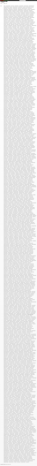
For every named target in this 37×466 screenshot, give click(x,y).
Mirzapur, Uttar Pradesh (11, 269)
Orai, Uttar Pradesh (33, 305)
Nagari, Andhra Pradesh (11, 283)
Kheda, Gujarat (23, 213)
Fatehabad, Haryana (22, 124)
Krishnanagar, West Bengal (16, 231)
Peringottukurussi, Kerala (23, 329)
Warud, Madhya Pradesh (10, 456)
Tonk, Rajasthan (14, 429)
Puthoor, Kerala (24, 344)
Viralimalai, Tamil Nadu (17, 451)
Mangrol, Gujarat (16, 259)
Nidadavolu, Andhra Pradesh (11, 300)
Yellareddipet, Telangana (17, 459)
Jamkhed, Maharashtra (25, 170)
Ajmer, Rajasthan (5, 10)
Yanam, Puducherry (30, 457)
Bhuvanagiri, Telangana (16, 63)
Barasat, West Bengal (6, 46)
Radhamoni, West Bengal (15, 345)
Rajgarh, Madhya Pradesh (20, 351)
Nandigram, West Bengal (12, 289)
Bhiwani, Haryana (25, 61)
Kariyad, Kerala (14, 199)
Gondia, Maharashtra (9, 138)
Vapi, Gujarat (27, 442)
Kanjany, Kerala (26, 192)
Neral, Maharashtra (31, 298)
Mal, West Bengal (14, 252)
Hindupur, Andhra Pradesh (33, 154)
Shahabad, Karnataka (6, 383)
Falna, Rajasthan (10, 124)
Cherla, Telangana (19, 85)
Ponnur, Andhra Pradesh (26, 337)
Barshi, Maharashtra (29, 48)
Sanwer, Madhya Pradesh (31, 373)
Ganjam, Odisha (18, 131)
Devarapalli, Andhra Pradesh (17, 107)
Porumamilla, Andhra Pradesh (33, 338)
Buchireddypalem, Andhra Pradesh (27, 71)
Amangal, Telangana (6, 16)
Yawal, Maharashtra (10, 458)
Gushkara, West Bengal (31, 145)
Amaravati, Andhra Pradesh (10, 16)
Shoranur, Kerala (10, 390)
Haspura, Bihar (10, 153)
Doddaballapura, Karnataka (6, 117)
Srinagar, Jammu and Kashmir (12, 403)
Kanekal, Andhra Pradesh (21, 191)
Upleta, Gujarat (30, 436)
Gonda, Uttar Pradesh (34, 137)
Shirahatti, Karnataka (26, 388)
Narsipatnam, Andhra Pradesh (28, 292)
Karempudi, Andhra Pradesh (15, 198)
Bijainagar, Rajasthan (31, 64)
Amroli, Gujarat (22, 19)
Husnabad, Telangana (14, 160)
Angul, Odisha (27, 23)
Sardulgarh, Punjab (11, 375)
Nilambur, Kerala (25, 300)
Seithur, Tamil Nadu (5, 381)
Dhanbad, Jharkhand (16, 109)
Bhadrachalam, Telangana (14, 56)
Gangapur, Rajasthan (26, 130)
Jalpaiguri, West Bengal (6, 170)
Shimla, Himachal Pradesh (15, 388)
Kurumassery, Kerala (30, 237)
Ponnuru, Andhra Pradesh (31, 337)
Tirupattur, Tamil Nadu (6, 427)
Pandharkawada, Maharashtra (18, 314)
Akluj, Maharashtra (30, 10)
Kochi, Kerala (18, 216)
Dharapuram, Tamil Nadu (12, 110)
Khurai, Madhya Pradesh (14, 214)
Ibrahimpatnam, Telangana (18, 161)
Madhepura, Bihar (27, 246)
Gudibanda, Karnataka (25, 140)
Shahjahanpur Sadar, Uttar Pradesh (26, 383)
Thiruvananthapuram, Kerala (18, 421)
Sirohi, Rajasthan (13, 396)
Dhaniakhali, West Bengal (24, 109)
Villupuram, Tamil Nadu (32, 450)
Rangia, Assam (10, 358)
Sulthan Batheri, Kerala (17, 405)
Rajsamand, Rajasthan (30, 352)
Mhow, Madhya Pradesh (20, 268)
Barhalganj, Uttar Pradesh (8, 47)
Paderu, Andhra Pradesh (29, 306)
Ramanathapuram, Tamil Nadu (32, 353)
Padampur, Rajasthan (20, 306)
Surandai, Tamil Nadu (33, 406)
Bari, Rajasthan (25, 47)
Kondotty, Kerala (31, 221)
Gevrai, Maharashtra (30, 132)
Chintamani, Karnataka (23, 92)
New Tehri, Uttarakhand (15, 299)
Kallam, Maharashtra (20, 185)
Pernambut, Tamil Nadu (16, 330)
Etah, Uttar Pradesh (10, 123)
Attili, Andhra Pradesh (10, 32)
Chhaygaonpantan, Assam (24, 87)
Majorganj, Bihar (24, 251)
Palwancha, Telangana (17, 312)
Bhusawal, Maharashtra (11, 63)
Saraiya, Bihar (14, 374)
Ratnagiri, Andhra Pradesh (30, 359)
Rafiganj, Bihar (29, 345)
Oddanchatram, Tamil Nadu (6, 305)
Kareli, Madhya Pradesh (10, 198)
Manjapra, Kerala (19, 259)
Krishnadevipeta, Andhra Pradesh (30, 230)
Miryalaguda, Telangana (6, 269)
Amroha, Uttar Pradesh (18, 19)
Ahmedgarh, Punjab (15, 9)
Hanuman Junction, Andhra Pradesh (28, 148)
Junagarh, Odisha (18, 178)
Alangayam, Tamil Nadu (31, 11)
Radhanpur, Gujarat (20, 345)
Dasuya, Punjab (23, 102)
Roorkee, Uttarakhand (16, 365)
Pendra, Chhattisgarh (14, 327)
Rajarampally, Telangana (28, 350)
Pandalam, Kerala (28, 313)
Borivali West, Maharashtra (6, 71)
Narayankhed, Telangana (19, 291)
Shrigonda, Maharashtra (15, 390)
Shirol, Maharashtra (30, 388)
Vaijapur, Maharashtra (14, 441)
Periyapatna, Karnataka (11, 330)
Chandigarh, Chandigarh (6, 79)
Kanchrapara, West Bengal (32, 190)
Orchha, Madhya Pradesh (6, 306)
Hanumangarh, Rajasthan (22, 148)
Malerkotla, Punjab (20, 253)
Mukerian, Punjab (17, 275)
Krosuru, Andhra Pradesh (33, 231)
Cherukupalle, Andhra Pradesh (7, 86)
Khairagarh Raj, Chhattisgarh (20, 208)
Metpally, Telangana (6, 268)
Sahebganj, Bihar (27, 367)
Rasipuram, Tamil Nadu (11, 359)
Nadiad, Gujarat (18, 282)
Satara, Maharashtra (6, 376)
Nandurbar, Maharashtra (6, 290)
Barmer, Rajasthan (9, 48)
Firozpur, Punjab (32, 125)
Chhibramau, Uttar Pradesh (30, 87)
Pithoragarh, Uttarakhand (22, 335)
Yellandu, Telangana (12, 459)
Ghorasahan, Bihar (34, 133)
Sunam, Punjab (29, 405)
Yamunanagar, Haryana (20, 457)
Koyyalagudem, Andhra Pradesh (32, 229)
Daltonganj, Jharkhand (25, 99)
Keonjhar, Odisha (22, 207)
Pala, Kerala (32, 307)
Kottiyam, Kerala (33, 228)
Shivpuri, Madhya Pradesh (24, 389)
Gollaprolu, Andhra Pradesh (28, 137)
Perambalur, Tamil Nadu (31, 328)
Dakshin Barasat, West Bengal (19, 99)
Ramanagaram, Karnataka (26, 353)
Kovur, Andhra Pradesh (16, 229)
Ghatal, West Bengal (14, 133)
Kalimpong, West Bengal (27, 184)
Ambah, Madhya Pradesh (24, 16)
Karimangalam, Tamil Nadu (31, 198)
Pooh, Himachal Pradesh (6, 338)
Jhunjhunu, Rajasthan (22, 176)
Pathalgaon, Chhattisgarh (25, 321)
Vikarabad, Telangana (12, 450)
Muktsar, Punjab (34, 275)
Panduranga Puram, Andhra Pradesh (15, 315)
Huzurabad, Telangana (25, 160)
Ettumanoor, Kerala (19, 123)
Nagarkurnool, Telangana (17, 283)
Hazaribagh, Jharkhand (10, 154)
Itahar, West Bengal (29, 163)
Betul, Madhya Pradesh (32, 55)
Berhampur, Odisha (11, 55)
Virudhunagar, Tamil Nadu (31, 451)
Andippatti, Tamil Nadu (6, 23)
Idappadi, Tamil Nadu (6, 162)
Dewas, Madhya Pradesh (15, 108)
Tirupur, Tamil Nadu (16, 427)
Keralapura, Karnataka (27, 207)
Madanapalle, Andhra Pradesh (7, 246)
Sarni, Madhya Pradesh (19, 375)
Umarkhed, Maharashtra (23, 435)
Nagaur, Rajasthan (21, 283)
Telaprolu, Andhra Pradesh (30, 414)
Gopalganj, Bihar (23, 138)
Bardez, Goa (21, 46)
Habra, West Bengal (15, 146)
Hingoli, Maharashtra (11, 155)
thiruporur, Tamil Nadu (23, 420)
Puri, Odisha (32, 343)
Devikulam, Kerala (5, 108)
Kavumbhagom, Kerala (17, 206)
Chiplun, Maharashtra (33, 92)
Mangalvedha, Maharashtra (6, 259)
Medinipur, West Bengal (17, 266)
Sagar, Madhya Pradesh (10, 367)
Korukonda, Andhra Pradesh (32, 223)
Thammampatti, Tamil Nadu (11, 418)
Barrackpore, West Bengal (24, 48)
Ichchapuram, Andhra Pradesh (29, 161)
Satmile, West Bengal (31, 376)
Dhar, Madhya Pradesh (30, 109)
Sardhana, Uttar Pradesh (6, 375)
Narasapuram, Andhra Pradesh (7, 291)
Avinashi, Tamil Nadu (27, 33)
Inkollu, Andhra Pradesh (12, 163)
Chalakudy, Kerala (17, 77)
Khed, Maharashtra (19, 213)
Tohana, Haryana (10, 429)
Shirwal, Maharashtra (15, 389)
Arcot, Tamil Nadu (27, 26)
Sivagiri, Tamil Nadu (33, 397)
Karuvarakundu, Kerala (28, 200)
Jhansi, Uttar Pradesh (14, 176)
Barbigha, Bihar (14, 46)
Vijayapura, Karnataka (26, 449)
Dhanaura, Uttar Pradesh (11, 109)
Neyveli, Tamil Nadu (20, 299)
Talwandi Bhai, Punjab (25, 411)
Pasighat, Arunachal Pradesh (12, 321)
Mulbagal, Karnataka (18, 276)
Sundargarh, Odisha (33, 405)
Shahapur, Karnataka (15, 383)
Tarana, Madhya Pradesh (19, 413)
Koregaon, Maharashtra (27, 223)
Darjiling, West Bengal (16, 101)
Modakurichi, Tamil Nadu (20, 269)
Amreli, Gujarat (10, 19)
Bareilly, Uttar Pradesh (29, 46)
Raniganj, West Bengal (15, 358)
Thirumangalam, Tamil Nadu (33, 419)
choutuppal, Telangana (21, 95)
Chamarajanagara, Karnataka (6, 78)
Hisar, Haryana (30, 155)
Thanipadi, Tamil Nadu (21, 418)
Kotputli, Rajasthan (14, 228)
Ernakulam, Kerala (32, 122)
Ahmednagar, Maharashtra (20, 9)
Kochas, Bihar (10, 216)
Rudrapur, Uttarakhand (6, 366)
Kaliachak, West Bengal (29, 183)
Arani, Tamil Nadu (9, 26)
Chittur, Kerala (30, 94)
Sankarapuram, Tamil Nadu (6, 373)
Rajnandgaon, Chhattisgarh (11, 352)
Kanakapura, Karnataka (15, 190)
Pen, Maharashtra (9, 327)
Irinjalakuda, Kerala (17, 163)
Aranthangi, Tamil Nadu (14, 26)
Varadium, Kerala (5, 443)
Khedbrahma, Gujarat (28, 213)
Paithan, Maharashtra (16, 307)
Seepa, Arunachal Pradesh (16, 380)
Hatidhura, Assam (23, 153)
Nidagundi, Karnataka (17, 300)
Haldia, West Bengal (33, 146)
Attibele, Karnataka (5, 32)
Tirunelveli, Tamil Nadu (27, 426)
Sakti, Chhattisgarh (8, 368)
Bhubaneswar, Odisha (21, 62)
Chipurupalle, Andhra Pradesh (6, 93)
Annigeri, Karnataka (27, 24)
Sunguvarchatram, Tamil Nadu (19, 406)
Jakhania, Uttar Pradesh (13, 168)
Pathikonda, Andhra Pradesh (21, 322)
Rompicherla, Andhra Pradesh (6, 365)
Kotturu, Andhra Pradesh (6, 229)
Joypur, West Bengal (6, 178)
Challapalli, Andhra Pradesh (32, 77)
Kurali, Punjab (34, 236)
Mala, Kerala (17, 252)
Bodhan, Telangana (5, 69)
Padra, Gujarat (33, 306)
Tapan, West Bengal (9, 413)
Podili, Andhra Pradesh (34, 335)
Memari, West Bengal (22, 267)
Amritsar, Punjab (13, 19)
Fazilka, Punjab (17, 125)
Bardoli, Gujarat (24, 46)
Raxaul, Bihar (19, 360)
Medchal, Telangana (12, 266)
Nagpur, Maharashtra (16, 284)
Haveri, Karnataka (5, 154)
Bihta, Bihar (28, 64)
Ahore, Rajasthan (25, 9)
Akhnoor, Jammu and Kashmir (20, 10)
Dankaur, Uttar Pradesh (24, 100)
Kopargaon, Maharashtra (23, 222)
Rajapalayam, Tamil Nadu (23, 350)
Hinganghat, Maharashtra (6, 155)
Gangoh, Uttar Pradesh (10, 131)
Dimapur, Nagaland (33, 115)
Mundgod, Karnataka (31, 277)
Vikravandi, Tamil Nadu (22, 450)
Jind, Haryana (26, 176)
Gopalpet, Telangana (33, 138)
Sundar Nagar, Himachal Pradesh (7, 406)
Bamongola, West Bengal (24, 41)
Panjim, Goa (31, 315)
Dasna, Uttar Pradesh (19, 102)
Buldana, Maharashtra (26, 72)
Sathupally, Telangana (20, 376)
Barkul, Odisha (5, 48)
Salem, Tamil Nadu (12, 368)
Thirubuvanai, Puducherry (22, 419)
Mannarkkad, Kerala (10, 260)
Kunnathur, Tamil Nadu (25, 236)
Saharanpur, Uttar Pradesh (19, 367)
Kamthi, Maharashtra (6, 190)
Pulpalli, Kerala (24, 342)
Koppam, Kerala (5, 223)
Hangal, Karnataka (17, 148)
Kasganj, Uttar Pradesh (25, 201)
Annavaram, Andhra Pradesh (22, 24)
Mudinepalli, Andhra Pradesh (6, 275)
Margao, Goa (18, 261)
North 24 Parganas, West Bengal (7, 304)
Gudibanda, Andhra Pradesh (19, 140)
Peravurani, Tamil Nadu (14, 329)
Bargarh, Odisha (33, 46)
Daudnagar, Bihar (31, 102)
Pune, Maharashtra (32, 342)
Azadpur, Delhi (15, 34)
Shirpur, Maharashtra (6, 389)
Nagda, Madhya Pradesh (6, 284)
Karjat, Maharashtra (21, 199)
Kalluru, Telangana (29, 185)
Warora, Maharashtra (6, 456)
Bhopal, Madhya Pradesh (16, 62)
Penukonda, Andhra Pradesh (21, 328)
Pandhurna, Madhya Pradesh (30, 314)
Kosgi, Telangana (9, 224)
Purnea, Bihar (5, 344)
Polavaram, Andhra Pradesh (16, 336)
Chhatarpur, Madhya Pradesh (10, 87)
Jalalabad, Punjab (28, 168)
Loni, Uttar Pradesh (12, 244)
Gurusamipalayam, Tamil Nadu (21, 145)
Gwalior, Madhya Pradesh (10, 146)
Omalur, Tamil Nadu (20, 305)
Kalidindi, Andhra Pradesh (6, 184)
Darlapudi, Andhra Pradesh (21, 101)
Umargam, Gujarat (19, 435)
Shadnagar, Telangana (31, 382)
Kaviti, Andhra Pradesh (12, 206)
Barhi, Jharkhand (21, 47)
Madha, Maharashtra (16, 246)
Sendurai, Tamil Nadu (20, 381)
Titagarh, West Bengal (17, 428)
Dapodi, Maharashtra (32, 100)
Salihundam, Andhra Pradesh (22, 368)
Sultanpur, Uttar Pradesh (12, 405)
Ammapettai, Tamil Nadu (29, 18)
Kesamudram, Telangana (32, 207)
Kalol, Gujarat (5, 186)
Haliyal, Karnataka (20, 147)
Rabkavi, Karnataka (10, 345)
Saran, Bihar (17, 374)
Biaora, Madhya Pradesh (21, 63)
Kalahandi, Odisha (10, 183)
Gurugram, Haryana (16, 145)
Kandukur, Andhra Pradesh (15, 191)
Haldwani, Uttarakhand (11, 147)
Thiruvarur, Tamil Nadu (24, 421)
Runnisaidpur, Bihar (10, 366)
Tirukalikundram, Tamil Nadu (6, 426)
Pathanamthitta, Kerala (31, 321)
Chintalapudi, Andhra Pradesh (17, 92)
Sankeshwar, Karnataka (12, 373)
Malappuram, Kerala (27, 252)
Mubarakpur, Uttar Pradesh (6, 274)
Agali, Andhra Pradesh (10, 8)
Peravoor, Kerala (9, 329)
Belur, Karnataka (10, 54)
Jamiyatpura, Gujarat (15, 170)
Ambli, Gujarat (5, 18)
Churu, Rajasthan (25, 95)
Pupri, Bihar (17, 343)
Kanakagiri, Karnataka (10, 190)
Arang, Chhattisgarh (5, 26)
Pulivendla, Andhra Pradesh (11, 342)
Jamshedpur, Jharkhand (21, 171)
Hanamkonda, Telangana (6, 148)
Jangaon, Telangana (32, 171)
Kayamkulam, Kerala (27, 206)
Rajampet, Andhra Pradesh (11, 350)
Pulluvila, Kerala (21, 342)
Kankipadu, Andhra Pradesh (15, 193)
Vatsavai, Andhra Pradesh (28, 443)
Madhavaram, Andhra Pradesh (22, 246)
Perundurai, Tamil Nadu (29, 330)
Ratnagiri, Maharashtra (26, 359)
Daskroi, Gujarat (14, 102)
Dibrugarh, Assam (20, 115)
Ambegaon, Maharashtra (21, 17)
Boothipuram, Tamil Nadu (25, 70)
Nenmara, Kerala (16, 298)
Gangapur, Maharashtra (21, 130)
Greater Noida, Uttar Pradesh (30, 139)
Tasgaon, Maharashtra (29, 413)
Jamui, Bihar (29, 171)
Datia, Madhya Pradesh (27, 102)
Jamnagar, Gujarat (16, 171)
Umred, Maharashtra (28, 435)
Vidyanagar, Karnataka (11, 449)
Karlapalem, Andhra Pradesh (31, 199)
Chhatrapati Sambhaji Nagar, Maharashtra (17, 87)
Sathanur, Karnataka (15, 376)
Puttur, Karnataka (32, 344)
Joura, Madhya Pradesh (26, 177)
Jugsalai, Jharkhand (10, 178)
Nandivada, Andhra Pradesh (24, 289)
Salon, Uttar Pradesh (31, 368)
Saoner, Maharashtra (6, 374)
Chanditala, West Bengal (16, 79)
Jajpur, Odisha (5, 168)
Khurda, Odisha (18, 214)
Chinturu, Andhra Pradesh (27, 92)
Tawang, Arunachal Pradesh (12, 414)
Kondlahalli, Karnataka (27, 221)
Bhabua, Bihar (5, 56)
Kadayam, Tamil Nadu (30, 178)
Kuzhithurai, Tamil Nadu (6, 239)
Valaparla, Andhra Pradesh (23, 441)
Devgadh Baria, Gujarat (32, 107)
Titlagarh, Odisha (21, 428)
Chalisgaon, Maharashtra (22, 77)
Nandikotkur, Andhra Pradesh (18, 289)
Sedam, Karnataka (11, 380)
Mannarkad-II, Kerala (6, 260)
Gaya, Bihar (22, 132)
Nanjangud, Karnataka (16, 290)
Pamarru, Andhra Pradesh (22, 312)
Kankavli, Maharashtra (6, 193)
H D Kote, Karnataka (14, 154)
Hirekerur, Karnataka (22, 155)
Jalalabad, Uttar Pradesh (33, 168)
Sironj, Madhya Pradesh (18, 396)
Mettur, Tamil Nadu (16, 268)
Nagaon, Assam (27, 282)
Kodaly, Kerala (34, 216)
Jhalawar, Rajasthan (5, 176)
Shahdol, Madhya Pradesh (20, 383)
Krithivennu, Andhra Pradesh (22, 231)
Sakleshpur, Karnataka (32, 367)
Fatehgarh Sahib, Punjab (32, 124)
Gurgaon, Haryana (5, 145)
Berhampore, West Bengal (6, 55)
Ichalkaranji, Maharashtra (23, 161)
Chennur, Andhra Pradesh (6, 85)
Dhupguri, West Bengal (6, 115)
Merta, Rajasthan (26, 267)
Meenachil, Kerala (21, 266)
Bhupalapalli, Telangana (6, 63)
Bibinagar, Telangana (26, 63)
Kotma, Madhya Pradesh (6, 228)
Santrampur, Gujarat (27, 373)
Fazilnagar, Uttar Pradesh (22, 125)
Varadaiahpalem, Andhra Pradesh (32, 442)
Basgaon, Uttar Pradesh (33, 49)
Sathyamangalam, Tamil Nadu (26, 376)
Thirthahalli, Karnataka (17, 419)
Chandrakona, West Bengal (33, 79)
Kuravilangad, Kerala (6, 237)
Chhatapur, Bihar (5, 87)
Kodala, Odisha (30, 216)
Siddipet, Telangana (14, 391)
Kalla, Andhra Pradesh (6, 185)
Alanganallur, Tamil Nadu (26, 11)
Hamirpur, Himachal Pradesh (31, 147)
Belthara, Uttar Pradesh (6, 54)
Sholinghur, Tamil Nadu (6, 390)
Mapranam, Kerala (5, 261)
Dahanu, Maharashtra (10, 99)
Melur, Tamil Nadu (17, 267)
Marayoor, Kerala (15, 261)
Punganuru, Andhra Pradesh (6, 343)
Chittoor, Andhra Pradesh (21, 94)
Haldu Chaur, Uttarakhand (6, 147)
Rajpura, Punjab (25, 352)
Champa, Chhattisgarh (12, 78)
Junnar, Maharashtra (22, 178)
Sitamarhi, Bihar (18, 397)
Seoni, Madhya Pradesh (30, 381)
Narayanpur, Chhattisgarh (24, 291)
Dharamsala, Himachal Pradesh (7, 110)
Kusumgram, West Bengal (27, 238)
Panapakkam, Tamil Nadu (19, 313)
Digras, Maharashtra (29, 115)
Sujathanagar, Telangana (18, 404)
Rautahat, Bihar (5, 360)
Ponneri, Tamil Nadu (21, 337)
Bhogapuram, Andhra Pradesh (31, 61)
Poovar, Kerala (15, 338)
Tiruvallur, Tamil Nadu (31, 427)
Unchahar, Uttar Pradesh (11, 436)
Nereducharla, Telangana (6, 299)
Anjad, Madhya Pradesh (32, 23)
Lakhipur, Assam (20, 239)
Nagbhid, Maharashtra (32, 283)
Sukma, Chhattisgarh (23, 404)
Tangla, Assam (17, 412)
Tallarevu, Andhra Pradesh (6, 411)
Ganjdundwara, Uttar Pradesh (23, 131)
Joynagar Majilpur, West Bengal (32, 177)
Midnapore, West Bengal (26, 268)
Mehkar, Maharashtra (6, 267)
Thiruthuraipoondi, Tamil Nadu (7, 421)
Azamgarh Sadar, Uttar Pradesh (21, 34)
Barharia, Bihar (13, 47)
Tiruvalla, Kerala (27, 427)
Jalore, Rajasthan (32, 169)
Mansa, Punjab (17, 260)
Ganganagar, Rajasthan (11, 130)
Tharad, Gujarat (30, 418)
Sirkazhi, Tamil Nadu (9, 396)
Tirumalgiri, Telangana (22, 426)
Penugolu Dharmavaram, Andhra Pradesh (8, 328)
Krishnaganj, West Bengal (6, 231)
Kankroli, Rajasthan (20, 193)
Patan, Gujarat (21, 321)
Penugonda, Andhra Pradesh (15, 328)
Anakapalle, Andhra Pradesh (27, 19)
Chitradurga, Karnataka (6, 94)
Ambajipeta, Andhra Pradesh (30, 16)
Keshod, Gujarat (8, 208)
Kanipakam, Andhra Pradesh (21, 192)
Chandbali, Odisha (33, 78)
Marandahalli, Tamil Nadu (10, 261)
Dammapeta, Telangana (6, 100)
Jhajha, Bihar (30, 175)
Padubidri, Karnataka (11, 307)
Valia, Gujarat (28, 441)
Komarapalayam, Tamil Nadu (16, 221)
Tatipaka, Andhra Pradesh (6, 414)
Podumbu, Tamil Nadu (6, 336)
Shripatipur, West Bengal (20, 390)
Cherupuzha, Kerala (12, 86)
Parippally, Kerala (14, 320)
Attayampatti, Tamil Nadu (32, 31)
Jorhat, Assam (22, 177)
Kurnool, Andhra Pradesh (10, 237)
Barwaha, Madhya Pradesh (6, 49)
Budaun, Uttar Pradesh (34, 71)
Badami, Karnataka (26, 34)
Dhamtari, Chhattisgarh (6, 109)
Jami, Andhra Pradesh (11, 170)
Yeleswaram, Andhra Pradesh (6, 459)
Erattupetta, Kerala (28, 122)
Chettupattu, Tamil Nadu (21, 86)
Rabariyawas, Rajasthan (6, 345)
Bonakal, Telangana (16, 70)
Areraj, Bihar (31, 26)
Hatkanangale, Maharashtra (27, 153)
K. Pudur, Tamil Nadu (19, 230)
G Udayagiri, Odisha (14, 140)
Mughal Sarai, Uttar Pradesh (12, 275)
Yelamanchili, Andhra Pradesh (16, 458)
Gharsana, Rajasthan (10, 133)
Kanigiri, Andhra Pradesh (16, 192)
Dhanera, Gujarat (20, 109)
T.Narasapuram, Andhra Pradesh (32, 428)
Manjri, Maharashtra (27, 259)
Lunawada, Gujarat (29, 244)
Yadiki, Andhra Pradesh (15, 457)
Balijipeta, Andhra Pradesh (11, 40)
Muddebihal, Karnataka (12, 274)
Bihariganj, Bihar (17, 64)
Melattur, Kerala (13, 267)
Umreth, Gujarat (32, 435)
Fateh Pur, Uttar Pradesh (10, 125)
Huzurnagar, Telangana (30, 160)
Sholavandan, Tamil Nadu (30, 389)
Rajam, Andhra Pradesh (6, 350)
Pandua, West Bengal (10, 315)
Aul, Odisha (27, 32)
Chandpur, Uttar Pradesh (21, 79)
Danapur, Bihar (15, 100)
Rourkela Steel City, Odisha (20, 365)
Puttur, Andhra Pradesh (28, 344)
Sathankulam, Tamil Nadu (10, 376)
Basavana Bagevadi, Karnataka (27, 49)
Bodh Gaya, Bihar (9, 69)
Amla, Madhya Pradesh (24, 18)
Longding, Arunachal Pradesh (6, 244)
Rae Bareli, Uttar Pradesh (25, 345)
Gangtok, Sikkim (14, 131)
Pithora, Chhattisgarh (18, 335)
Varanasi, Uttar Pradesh (10, 443)
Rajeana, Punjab (11, 351)
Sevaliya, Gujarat (23, 382)
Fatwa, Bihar (14, 125)
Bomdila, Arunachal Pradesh (6, 70)
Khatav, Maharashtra (11, 213)
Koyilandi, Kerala (26, 229)
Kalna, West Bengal (34, 185)
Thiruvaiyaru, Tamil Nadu (12, 421)
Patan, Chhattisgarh (17, 321)
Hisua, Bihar (33, 155)
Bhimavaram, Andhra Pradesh (6, 61)
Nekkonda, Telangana (17, 297)
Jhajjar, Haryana (33, 175)
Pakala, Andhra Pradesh (20, 307)
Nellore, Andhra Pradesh (12, 298)
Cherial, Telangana (15, 85)
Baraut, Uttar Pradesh (10, 46)
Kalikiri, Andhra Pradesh (21, 184)
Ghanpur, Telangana (6, 133)
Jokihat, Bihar (14, 177)
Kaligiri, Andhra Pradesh (16, 184)
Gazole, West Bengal (26, 132)
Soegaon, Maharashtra (22, 398)
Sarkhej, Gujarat (14, 375)
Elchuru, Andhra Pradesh (9, 122)
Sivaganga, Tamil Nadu (28, 397)
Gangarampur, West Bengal (31, 130)
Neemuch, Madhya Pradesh (12, 297)
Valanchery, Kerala (18, 441)
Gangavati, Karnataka (6, 131)
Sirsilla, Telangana (33, 396)
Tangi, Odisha (14, 412)
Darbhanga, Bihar (11, 101)
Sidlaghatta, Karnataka (27, 391)
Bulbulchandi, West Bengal (20, 72)
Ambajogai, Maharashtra (6, 17)
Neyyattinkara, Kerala (25, 299)
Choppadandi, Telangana (12, 95)
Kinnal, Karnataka (5, 215)
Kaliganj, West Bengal (11, 184)
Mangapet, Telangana (12, 259)
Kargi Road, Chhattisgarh (26, 198)
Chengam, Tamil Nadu (11, 84)
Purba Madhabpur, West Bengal (27, 343)
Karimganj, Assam (5, 199)
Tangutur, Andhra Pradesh (21, 412)
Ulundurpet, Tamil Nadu (14, 435)
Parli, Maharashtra (22, 320)
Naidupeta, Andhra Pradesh (27, 284)
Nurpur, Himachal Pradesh (22, 304)
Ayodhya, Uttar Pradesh (6, 34)
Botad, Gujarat (14, 71)
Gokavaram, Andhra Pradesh (18, 137)
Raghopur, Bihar (33, 345)
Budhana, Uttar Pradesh (6, 72)
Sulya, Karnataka (21, 405)
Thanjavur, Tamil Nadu (26, 418)
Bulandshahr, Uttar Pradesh (15, 72)
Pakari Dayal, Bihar (25, 307)
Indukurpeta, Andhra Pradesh (6, 163)
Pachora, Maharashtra (15, 306)
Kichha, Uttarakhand (27, 214)
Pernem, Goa (20, 330)
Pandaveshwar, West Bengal (6, 314)
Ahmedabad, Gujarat (11, 9)
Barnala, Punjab (12, 48)
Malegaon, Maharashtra (15, 253)
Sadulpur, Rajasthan (33, 366)
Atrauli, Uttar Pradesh (23, 31)
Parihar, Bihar (5, 320)
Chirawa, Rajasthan (21, 93)
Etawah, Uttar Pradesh (14, 123)
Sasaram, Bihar (31, 375)
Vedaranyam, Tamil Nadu (6, 444)
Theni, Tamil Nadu (12, 419)
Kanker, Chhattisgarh (10, 193)
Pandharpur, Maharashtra (24, 314)
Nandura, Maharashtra (29, 289)
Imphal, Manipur (20, 162)
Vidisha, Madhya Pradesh (6, 449)
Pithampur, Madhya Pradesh (6, 335)
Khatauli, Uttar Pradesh (6, 213)
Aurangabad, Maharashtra (6, 33)
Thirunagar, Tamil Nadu (6, 420)
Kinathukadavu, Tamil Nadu (32, 214)
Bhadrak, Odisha (19, 56)
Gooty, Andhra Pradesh (19, 138)
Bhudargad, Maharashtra (26, 62)
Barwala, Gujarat (11, 49)
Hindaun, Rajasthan (28, 154)
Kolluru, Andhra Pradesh (10, 221)
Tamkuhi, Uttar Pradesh (30, 411)
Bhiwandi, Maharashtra (21, 61)
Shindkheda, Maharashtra (21, 388)
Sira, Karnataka (5, 396)
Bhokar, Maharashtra (6, 62)
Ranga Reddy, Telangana (6, 358)
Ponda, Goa (33, 336)
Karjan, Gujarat (17, 199)
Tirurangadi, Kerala (23, 427)
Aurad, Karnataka (30, 32)
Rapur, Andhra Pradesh (6, 359)
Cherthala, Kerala (28, 85)
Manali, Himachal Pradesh (28, 254)
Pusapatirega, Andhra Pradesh (19, 344)
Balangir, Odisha (19, 39)
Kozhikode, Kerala (10, 230)
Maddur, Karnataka (12, 246)
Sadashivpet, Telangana (28, 366)
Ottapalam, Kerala (11, 306)
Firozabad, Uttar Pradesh (27, 125)
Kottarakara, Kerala (22, 228)
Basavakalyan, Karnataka (21, 49)
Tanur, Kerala (5, 413)
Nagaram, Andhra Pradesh (6, 283)
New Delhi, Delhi (10, 299)
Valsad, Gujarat (10, 442)
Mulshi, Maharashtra (31, 276)
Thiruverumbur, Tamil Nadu (29, 421)
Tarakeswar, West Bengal (13, 413)
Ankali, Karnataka (8, 24)
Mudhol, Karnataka (16, 274)
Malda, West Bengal (6, 253)
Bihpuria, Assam (24, 64)
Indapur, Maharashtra (24, 162)
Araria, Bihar (18, 26)
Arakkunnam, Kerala (24, 25)
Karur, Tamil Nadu (23, 200)
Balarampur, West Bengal (24, 39)
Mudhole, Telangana (21, 274)
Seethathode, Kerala (28, 380)
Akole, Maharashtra (10, 11)
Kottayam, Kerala (26, 228)
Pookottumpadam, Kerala (11, 338)
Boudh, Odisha (17, 71)
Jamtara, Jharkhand (25, 171)
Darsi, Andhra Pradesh (31, 101)
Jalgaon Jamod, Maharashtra (23, 169)
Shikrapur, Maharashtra (6, 388)
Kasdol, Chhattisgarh (20, 201)
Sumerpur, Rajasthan (26, 405)
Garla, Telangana (13, 132)
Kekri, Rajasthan (10, 207)
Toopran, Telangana (18, 429)
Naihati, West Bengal (33, 284)
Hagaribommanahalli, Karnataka (24, 146)
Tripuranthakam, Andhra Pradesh (33, 429)
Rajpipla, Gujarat (16, 352)
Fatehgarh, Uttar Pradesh (27, 124)
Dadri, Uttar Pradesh (6, 99)
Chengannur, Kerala (16, 84)
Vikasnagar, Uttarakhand (17, 450)
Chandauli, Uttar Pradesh (23, 78)
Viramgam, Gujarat (22, 451)
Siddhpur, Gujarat (9, 391)
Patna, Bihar (33, 322)
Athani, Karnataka (5, 31)
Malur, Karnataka (24, 254)
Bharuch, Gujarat (33, 57)
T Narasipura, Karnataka (6, 429)
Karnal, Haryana (9, 200)
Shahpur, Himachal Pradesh (33, 383)
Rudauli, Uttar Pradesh (32, 365)
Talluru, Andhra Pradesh (12, 411)
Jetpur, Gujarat (13, 175)
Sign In (34, 0)
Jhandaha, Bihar (9, 176)
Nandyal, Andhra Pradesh (11, 290)
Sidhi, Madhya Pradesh (19, 391)
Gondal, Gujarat (5, 138)
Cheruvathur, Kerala (16, 86)
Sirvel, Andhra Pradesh (10, 397)
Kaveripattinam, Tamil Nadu (6, 206)
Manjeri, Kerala (23, 259)
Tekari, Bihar (21, 414)
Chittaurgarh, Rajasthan (16, 94)
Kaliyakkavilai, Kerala (32, 184)
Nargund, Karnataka (29, 291)
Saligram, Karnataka (17, 368)
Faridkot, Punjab (18, 124)
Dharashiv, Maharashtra (18, 110)
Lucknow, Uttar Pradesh (21, 244)
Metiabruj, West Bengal (31, 267)
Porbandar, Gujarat (19, 338)
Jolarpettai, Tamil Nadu (18, 177)
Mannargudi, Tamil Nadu (32, 259)
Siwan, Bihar (13, 398)
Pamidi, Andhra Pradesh (28, 312)
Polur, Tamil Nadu (26, 336)
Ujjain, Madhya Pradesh (25, 434)
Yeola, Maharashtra (33, 459)
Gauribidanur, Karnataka (18, 132)
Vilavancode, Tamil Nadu (27, 450)
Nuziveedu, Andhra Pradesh (28, 304)
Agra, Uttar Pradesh (30, 8)
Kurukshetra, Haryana (25, 237)
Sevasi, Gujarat (26, 382)
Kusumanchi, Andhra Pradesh (21, 238)
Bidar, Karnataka (8, 64)
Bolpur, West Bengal (28, 69)
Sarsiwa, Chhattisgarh (27, 375)
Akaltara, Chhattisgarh (10, 10)
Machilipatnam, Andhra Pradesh (19, 245)
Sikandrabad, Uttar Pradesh (32, 391)
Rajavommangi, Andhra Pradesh (7, 351)
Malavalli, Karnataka (31, 252)
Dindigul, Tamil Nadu (10, 116)
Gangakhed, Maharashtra (6, 130)
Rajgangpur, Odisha (16, 351)
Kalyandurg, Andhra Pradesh (33, 186)
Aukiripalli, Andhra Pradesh (22, 32)
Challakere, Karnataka (27, 77)
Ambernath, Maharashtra (26, 17)
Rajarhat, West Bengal (34, 350)
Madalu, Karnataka (30, 245)
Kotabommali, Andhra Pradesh (28, 224)
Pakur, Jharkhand (29, 307)
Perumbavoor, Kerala (24, 330)
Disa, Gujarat (27, 116)
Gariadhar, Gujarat (9, 132)
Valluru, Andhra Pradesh (6, 442)
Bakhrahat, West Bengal (9, 39)
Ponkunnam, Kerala (11, 337)
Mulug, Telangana (10, 277)
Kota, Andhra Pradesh (19, 224)
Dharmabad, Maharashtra (27, 110)
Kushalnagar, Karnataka (6, 238)
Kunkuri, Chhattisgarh (6, 236)
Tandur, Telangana (10, 412)
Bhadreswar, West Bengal (28, 56)
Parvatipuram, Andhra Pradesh (31, 320)
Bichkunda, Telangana (31, 63)
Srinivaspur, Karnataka (17, 403)
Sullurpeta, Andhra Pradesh (6, 405)
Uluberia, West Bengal (9, 435)
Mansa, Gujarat (21, 260)
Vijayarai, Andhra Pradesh (30, 449)
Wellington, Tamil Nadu (20, 456)
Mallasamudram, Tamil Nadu (15, 254)
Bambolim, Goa (19, 41)
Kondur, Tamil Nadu (5, 222)
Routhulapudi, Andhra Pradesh (27, 365)
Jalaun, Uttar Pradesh (10, 169)
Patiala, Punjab (30, 322)
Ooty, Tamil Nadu (29, 305)
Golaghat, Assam (23, 137)
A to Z (4, 3)
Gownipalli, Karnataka (24, 139)
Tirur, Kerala (19, 427)
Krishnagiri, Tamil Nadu (11, 231)
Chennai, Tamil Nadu (20, 84)
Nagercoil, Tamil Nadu (11, 284)
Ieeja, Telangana (16, 162)
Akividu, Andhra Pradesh (26, 10)
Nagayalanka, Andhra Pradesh (27, 283)
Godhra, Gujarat (5, 137)
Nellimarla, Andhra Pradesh (6, 298)
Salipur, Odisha (27, 368)
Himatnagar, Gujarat (24, 154)
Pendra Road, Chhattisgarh (18, 327)
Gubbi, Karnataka (5, 140)
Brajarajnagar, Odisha (22, 71)
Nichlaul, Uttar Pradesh (6, 300)
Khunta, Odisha (9, 214)
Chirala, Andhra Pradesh (16, 93)
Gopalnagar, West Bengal (28, 138)
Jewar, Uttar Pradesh (17, 175)
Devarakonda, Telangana (11, 107)
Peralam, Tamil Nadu (26, 328)
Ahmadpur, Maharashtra (6, 9)
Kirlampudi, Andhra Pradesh (14, 215)
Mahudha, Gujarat (17, 251)
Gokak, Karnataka (13, 137)
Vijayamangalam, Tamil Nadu (20, 449)
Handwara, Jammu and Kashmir (12, 148)
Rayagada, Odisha (34, 360)
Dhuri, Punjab (10, 115)
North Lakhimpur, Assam (13, 304)
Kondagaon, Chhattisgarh (22, 221)
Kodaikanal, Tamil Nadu (26, 216)
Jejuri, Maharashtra (9, 175)
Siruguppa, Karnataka (6, 397)
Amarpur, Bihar (15, 16)
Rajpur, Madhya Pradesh (21, 352)
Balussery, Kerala (16, 41)
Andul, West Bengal (10, 23)
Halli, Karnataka (23, 147)
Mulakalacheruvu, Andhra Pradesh (12, 276)
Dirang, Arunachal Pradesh (22, 116)
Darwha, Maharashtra (6, 102)
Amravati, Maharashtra (6, 19)
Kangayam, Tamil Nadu (26, 191)
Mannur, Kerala (14, 260)
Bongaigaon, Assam (21, 70)
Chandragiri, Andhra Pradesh (27, 79)
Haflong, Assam (19, 146)
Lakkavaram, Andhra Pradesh (29, 239)
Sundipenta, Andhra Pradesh (13, 406)
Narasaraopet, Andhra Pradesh (13, 291)
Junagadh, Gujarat (14, 178)
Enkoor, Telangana (19, 122)
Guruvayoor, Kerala (27, 145)
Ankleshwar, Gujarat (12, 24)
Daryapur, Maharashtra (10, 102)
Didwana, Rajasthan (24, 115)
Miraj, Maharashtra (30, 268)
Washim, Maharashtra (16, 456)
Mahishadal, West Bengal (6, 251)
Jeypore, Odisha (21, 175)
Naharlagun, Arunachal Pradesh (22, 284)
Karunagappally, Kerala (19, 200)
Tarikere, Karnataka (24, 413)
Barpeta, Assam (19, 48)
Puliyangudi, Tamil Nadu (16, 342)
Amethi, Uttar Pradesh (13, 18)
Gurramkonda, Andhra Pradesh (11, 145)
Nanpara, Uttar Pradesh (21, 290)
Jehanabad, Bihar (5, 175)
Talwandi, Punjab (21, 411)
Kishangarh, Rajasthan (24, 215)
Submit (30, 0)
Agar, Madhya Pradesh (15, 8)
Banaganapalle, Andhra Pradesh (30, 41)
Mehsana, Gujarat (10, 267)
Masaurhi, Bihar (29, 262)
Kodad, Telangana (21, 216)
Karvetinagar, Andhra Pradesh (6, 201)
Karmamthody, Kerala (6, 200)
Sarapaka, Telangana (33, 374)
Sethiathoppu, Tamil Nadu (18, 382)
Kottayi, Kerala (30, 228)
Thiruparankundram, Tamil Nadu (18, 420)
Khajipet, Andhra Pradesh (32, 208)
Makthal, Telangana (10, 252)
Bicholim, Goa (5, 64)
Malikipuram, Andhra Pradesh (25, 253)
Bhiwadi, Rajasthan (17, 61)
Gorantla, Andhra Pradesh (11, 139)
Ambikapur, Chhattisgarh (32, 17)
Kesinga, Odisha (12, 208)
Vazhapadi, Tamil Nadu (33, 443)
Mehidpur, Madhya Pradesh (31, 266)
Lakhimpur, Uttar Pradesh (15, 239)
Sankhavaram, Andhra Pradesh (17, 373)
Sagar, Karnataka (14, 367)
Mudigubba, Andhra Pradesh (30, 274)
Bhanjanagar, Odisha (19, 57)
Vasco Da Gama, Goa (23, 443)
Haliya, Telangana (16, 147)
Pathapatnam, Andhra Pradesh (15, 322)
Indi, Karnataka (28, 162)
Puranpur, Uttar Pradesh (21, 343)
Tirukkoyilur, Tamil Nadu (12, 426)
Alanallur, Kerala (21, 11)
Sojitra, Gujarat (30, 398)
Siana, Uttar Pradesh (30, 390)
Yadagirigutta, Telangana (6, 457)
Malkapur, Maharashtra (10, 254)
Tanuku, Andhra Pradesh (31, 412)
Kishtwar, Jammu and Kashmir (29, 215)
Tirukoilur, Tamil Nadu (17, 426)
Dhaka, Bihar (20, 108)
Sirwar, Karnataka (15, 397)
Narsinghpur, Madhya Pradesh (22, 292)
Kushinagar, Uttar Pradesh (11, 238)
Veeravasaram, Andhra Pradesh (24, 444)
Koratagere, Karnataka (13, 223)
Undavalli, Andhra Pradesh (16, 436)
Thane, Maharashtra (16, 418)
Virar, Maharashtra (26, 451)
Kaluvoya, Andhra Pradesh (13, 186)
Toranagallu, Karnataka (23, 429)
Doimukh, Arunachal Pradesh (12, 117)
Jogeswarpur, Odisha (6, 177)
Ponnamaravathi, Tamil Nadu (16, 337)
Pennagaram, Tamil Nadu (29, 327)
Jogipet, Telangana (10, 177)
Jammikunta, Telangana (6, 171)
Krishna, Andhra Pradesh (24, 230)
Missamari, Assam (15, 269)
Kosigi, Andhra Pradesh (14, 224)
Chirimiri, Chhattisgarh (30, 93)
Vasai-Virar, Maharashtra (18, 443)
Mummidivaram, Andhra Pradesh (21, 277)
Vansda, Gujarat (24, 442)
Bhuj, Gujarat (30, 62)
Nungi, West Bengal (18, 304)
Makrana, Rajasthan (5, 252)
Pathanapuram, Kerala (6, 322)
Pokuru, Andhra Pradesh (11, 336)
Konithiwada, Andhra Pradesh (11, 222)
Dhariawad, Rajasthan (23, 110)
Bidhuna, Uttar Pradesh (13, 64)
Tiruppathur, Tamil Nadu (11, 427)
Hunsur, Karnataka (5, 160)
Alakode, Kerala (17, 11)
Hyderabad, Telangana (6, 161)
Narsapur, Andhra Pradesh (11, 292)
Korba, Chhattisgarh (22, 223)
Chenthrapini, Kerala (11, 85)
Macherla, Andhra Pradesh (12, 245)
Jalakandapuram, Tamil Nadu (23, 168)
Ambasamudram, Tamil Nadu (15, 17)
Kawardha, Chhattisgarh (22, 206)
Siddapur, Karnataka (6, 391)
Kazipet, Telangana (31, 206)
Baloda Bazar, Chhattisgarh (25, 40)
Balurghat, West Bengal (11, 41)
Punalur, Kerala (28, 342)
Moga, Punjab (28, 269)
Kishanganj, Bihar (19, 215)
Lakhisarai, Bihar (23, 239)
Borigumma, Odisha (30, 70)
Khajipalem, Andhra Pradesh (26, 208)
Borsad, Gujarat (10, 71)
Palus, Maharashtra (9, 312)
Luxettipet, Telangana (34, 244)
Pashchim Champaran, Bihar (6, 321)
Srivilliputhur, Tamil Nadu (33, 403)
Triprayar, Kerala (27, 429)
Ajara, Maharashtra (33, 9)
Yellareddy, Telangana (22, 459)
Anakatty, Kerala (31, 19)
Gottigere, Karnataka (20, 139)
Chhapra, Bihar (34, 86)
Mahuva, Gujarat (20, 251)
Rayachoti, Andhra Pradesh (23, 360)
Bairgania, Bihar (5, 39)
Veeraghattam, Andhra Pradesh (17, 444)
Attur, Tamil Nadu (18, 32)
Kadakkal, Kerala (26, 178)
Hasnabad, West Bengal (6, 153)
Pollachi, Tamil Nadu (22, 336)
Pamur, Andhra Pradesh (33, 312)
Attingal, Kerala (14, 32)
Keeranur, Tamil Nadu (6, 207)
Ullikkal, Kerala (5, 435)
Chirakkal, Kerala (11, 93)
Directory (27, 0)
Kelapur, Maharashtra (14, 207)
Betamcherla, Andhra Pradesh (23, 55)
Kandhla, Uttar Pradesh (10, 191)
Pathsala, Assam (26, 322)
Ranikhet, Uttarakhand (19, 358)
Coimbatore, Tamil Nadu (30, 95)
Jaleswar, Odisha (13, 169)
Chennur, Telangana (30, 84)
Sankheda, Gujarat (22, 373)
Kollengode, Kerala (5, 221)
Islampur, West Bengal (24, 163)
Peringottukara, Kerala (19, 329)
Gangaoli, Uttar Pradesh (16, 130)
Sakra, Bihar (5, 368)
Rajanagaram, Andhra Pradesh (17, 350)
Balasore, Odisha (29, 39)
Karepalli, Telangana (21, 198)
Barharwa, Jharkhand (17, 47)
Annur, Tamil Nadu (31, 24)
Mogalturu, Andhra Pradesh (33, 269)
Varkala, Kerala (14, 443)
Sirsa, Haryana (26, 396)
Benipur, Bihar (27, 54)
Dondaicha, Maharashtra (27, 117)
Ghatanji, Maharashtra (19, 133)
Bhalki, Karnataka (9, 57)
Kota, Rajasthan (22, 224)
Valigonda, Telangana (32, 441)
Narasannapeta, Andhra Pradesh (27, 290)
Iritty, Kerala (20, 163)
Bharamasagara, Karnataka (23, 57)
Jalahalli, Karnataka (18, 168)
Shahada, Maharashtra (10, 383)
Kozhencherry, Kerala (6, 230)
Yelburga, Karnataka (26, 458)
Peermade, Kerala (5, 327)
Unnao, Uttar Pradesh (27, 436)
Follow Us (32, 0)
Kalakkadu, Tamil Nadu (15, 183)
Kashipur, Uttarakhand (30, 201)
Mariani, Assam (31, 261)
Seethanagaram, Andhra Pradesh (22, 380)
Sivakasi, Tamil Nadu (6, 398)
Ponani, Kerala (29, 336)
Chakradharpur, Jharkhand (6, 77)
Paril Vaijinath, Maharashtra (9, 320)
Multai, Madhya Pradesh (6, 277)
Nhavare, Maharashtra (29, 299)
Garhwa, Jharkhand (5, 132)
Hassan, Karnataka (14, 153)
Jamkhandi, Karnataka (20, 170)
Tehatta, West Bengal (17, 414)
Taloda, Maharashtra (17, 411)
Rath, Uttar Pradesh (15, 359)
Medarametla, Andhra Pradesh (7, 266)
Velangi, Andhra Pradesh (30, 444)
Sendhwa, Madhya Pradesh (15, 381)
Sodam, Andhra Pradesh (17, 398)
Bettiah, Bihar (28, 55)
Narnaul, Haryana (33, 291)
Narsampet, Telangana (6, 292)
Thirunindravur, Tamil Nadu (11, 420)
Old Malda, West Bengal (12, 305)
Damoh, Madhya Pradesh (11, 100)
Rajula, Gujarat (34, 352)
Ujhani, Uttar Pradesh (21, 434)
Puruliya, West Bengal (9, 344)
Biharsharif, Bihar (21, 64)
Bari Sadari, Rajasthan (33, 47)
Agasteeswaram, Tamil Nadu (24, 8)
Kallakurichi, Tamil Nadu (15, 185)
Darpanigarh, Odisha (26, 101)
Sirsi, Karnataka (29, 396)
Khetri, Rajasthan (31, 213)
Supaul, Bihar (24, 406)
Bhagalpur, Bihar (33, 56)
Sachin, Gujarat (23, 366)
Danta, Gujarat (28, 100)
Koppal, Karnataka (32, 222)
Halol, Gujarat (27, 147)
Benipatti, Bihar (23, 54)
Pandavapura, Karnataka (32, 313)
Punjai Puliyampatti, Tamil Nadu (13, 343)
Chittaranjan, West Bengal (11, 94)
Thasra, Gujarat (33, 418)
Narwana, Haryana (33, 292)
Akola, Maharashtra (5, 11)
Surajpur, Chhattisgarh (28, 406)
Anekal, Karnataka (14, 23)
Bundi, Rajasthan (30, 72)
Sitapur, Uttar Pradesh (23, 397)
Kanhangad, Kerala (11, 192)
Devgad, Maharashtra (27, 107)
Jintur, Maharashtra (30, 176)
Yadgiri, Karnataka (11, 457)
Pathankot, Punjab (10, 322)
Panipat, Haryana (27, 315)
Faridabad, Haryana (14, 124)
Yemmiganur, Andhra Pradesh (28, 459)
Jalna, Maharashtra (28, 169)
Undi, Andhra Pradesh (22, 436)
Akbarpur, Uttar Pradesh (14, 10)
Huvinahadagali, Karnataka (19, 160)
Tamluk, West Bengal (6, 412)
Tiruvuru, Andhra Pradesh (12, 428)
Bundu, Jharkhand (34, 72)
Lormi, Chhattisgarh (16, 244)
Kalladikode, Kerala (10, 185)
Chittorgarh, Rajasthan (27, 94)
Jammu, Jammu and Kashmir (11, 171)
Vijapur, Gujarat (15, 449)
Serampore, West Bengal (12, 382)
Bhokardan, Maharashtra (10, 62)
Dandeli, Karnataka (19, 100)
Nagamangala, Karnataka (23, 282)
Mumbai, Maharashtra (15, 277)
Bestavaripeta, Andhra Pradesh (17, 55)
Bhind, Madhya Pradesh (12, 61)
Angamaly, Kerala (18, 23)
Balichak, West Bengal (6, 40)
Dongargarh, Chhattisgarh (32, 117)
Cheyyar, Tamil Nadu (31, 86)
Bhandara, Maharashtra (14, 57)
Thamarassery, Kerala (6, 418)
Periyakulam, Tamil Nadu (6, 330)
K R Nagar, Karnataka (28, 231)
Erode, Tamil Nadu (5, 123)
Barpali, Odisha (16, 48)
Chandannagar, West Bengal (17, 78)
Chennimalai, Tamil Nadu (25, 84)
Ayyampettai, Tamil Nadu (11, 34)
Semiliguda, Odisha (10, 381)
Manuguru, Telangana (25, 260)
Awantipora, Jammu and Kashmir (33, 33)
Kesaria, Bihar (5, 208)
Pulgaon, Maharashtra (6, 342)
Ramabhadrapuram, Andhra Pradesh (12, 353)
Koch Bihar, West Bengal (14, 216)
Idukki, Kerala (12, 162)
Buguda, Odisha (10, 72)
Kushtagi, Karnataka (16, 238)
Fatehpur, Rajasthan (5, 125)
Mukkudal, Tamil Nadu (30, 275)
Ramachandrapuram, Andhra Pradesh (19, 353)
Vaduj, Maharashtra (9, 441)
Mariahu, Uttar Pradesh (27, 261)
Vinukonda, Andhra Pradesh (12, 451)
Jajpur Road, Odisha (9, 168)
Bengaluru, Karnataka (20, 54)
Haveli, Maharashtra (33, 153)
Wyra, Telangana (30, 456)
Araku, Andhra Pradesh (29, 25)
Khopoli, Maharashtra (6, 214)
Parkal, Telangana (18, 320)
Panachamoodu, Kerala (6, 313)
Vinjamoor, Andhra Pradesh (6, 451)
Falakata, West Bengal (6, 124)
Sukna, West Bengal (27, 404)
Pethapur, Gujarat (33, 330)
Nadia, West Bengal (14, 282)
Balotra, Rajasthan (30, 40)
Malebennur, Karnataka (10, 253)
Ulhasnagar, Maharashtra (31, 434)
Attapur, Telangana (27, 31)
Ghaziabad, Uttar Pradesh (24, 133)
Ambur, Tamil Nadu (9, 18)
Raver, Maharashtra (9, 360)
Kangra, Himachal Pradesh (6, 192)
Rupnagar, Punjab (20, 366)
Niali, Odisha (33, 299)
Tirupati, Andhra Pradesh (32, 426)
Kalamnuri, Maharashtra (20, 183)
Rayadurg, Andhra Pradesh (29, 360)
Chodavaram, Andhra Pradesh (6, 95)
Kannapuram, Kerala (30, 193)
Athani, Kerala (9, 31)
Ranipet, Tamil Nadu (24, 358)
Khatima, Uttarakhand (15, 213)
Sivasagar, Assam (10, 398)
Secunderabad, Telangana (6, 380)
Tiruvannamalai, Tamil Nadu (6, 428)
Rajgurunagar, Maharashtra (26, 351)
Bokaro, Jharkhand (24, 69)
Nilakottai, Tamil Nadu (22, 300)
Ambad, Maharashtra (19, 16)
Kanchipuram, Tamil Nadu (27, 190)
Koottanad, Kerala (19, 222)
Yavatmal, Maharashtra (6, 458)
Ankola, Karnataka (16, 24)
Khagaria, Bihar (15, 208)
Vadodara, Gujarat (5, 441)
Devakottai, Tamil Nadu (6, 107)
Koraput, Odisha (8, 223)
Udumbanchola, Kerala (12, 434)
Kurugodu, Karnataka (21, 237)
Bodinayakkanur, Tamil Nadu (14, 69)
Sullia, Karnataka (31, 404)
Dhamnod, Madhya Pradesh (24, 108)
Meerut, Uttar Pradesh (26, 266)
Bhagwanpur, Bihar (5, 57)
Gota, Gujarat (16, 139)
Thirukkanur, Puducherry (27, 419)
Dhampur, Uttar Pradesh (30, 108)
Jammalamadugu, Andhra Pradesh (31, 170)
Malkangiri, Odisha (5, 254)
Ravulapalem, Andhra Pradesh (14, 360)
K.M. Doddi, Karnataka (6, 216)
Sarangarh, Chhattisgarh (21, 374)
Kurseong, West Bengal (16, 237)
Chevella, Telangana (26, 86)
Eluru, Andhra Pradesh (14, 122)
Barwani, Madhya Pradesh (15, 49)
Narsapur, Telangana (16, 292)
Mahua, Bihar (13, 251)
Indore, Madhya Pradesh (32, 162)
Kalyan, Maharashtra (28, 186)
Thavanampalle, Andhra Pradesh (7, 419)
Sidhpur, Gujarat (23, 391)
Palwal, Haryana (13, 312)
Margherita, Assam (22, 261)
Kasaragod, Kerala (16, 201)
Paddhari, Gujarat (24, 306)
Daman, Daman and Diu (29, 99)
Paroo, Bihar (26, 320)
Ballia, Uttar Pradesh (16, 40)
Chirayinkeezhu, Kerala (25, 93)
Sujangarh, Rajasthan (13, 404)
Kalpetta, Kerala (8, 186)
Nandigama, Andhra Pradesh (6, 289)
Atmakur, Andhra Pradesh (13, 31)
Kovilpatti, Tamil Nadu (11, 229)
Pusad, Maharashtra (13, 344)
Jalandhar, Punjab (5, 169)
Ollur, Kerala (16, 305)
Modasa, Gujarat (25, 269)
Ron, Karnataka (11, 365)
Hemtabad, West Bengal (19, 154)
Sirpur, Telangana (22, 396)
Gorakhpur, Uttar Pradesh (6, 139)
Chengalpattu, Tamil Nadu (6, 84)
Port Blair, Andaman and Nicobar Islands (26, 338)
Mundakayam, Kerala (27, 277)
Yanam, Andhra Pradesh (25, 457)
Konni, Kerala (15, 222)
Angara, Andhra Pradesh (23, 23)
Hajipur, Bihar (29, 146)
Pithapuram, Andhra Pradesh (12, 335)
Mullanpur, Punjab (26, 276)
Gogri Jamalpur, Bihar (9, 137)
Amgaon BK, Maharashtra (18, 18)
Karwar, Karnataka (11, 201)
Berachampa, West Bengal (31, 54)
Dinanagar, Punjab (5, 116)
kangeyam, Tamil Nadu (31, 191)
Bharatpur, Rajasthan (29, 57)
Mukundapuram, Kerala (6, 276)
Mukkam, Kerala (26, 275)
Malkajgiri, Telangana (31, 253)
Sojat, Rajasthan (26, 398)
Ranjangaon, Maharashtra (29, 358)
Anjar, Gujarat (5, 24)
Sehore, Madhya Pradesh (33, 380)
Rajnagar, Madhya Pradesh (6, 352)
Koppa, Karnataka (28, 222)
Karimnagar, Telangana (10, 199)
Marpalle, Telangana (20, 262)
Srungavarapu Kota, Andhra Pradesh (7, 404)
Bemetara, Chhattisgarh (15, 54)
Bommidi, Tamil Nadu (12, 70)
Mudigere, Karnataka (25, 274)
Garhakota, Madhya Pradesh (29, 131)
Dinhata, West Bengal (14, 116)
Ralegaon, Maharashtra (6, 353)
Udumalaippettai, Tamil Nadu (6, 434)
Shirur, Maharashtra (10, 389)
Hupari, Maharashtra (10, 160)
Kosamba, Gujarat (5, 224)
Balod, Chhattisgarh (21, 40)
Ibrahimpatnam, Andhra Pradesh (12, 161)
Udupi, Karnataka (16, 434)
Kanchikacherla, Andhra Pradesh (21, 190)
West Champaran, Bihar (25, 456)
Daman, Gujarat (34, 99)
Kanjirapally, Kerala (30, 192)
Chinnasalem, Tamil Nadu (6, 92)
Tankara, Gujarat (26, 412)
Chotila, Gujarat (16, 95)
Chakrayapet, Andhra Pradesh (12, 77)
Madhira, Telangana (31, 246)
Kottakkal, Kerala (18, 228)
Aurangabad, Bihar (11, 33)
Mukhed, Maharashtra (22, 275)
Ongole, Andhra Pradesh (24, 305)
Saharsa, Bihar (23, 367)
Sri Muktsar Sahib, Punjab (6, 403)
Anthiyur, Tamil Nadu (6, 25)
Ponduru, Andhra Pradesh (6, 337)
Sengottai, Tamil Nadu (25, 381)
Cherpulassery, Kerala (24, 85)
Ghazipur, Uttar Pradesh (29, 133)
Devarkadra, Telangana (22, 107)
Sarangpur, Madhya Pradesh (27, 374)
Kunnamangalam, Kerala (10, 236)
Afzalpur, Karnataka (5, 8)
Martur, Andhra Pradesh (25, 262)
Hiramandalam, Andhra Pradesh (17, 155)
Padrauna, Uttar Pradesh (6, 307)
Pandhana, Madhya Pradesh (12, 314)
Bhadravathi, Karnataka (23, 56)
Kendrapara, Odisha (19, 207)
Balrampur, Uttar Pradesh (6, 41)
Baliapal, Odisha (32, 39)
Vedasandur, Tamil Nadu (11, 444)
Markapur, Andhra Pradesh (14, 262)
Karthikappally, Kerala (14, 200)
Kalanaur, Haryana (25, 183)
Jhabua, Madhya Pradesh (25, 175)
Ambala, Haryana (10, 17)
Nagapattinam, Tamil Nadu (32, 282)
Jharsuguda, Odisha (18, 176)
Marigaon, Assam (5, 262)
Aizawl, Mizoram (28, 9)
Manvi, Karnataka (29, 260)
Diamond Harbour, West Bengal (15, 115)
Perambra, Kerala (5, 329)
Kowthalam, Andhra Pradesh (21, 229)
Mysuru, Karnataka (5, 282)
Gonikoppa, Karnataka (14, 138)
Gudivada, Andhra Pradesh (29, 140)
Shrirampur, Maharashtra (25, 390)
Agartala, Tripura (19, 8)
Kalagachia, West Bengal (6, 183)
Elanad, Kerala (5, 122)
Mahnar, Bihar (10, 251)
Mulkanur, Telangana (22, 276)
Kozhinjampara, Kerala (15, 230)
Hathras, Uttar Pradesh (18, 153)
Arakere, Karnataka (14, 25)
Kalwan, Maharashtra (23, 186)
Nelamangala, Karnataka (28, 297)
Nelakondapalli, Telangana (22, 297)
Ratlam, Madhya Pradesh (20, 359)
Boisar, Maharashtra (20, 69)
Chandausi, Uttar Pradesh (28, 78)
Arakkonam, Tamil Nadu (19, 25)
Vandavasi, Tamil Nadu (14, 442)
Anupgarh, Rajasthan (10, 25)
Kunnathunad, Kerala (20, 236)
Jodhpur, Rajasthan (34, 176)
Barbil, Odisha (18, 46)
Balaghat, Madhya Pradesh (15, 39)
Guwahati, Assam (5, 146)
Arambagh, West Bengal (34, 25)
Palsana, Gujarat (5, 312)
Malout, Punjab (20, 254)
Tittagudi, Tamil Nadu (26, 428)
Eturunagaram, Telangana (23, 123)
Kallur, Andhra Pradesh (25, 185)
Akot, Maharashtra (14, 11)
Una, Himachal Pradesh (6, 436)
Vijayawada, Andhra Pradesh (6, 450)
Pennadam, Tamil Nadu (24, 327)
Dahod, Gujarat (14, 99)
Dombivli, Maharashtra (18, 117)
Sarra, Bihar (23, 375)
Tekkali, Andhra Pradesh (25, 414)
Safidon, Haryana (5, 367)
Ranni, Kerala (33, 358)
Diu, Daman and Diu (31, 116)
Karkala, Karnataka (25, 199)
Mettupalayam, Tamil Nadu (10, 268)
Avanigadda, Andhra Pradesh (22, 33)
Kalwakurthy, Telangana (18, 186)
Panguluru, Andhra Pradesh (22, 315)
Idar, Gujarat (10, 162)
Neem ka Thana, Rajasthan (6, 297)
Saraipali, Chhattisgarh (10, 374)
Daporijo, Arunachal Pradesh (6, 101)
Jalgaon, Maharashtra (18, 169)
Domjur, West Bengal (23, 117)
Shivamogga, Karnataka (19, 389)
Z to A (6, 3)
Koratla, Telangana (18, 223)
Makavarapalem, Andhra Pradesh (30, 251)
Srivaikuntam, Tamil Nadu (28, 403)
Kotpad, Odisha (10, 228)
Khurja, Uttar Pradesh (23, 214)
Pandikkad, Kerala (5, 315)
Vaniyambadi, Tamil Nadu (19, 442)
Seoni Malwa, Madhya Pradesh (7, 382)
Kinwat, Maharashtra (9, 215)
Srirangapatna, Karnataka (22, 403)
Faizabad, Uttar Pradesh (29, 123)
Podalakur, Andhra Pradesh (28, 335)
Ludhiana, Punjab (25, 244)
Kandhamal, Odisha (5, 191)
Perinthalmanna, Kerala (29, 329)
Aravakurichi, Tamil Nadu (22, 26)
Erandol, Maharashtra (23, 122)
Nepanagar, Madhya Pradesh (21, 298)
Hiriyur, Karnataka (26, 155)
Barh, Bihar (5, 47)
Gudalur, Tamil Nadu (9, 140)
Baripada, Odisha (28, 47)
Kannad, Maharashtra (25, 193)
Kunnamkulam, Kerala (16, 236)
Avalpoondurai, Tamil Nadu (16, 33)
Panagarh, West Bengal (11, 313)
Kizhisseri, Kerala (34, 215)
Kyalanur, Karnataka (11, 239)
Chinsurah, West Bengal (11, 92)
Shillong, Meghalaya (11, 388)
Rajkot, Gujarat (31, 351)
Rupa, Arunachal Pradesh (15, 366)
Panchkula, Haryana (24, 313)
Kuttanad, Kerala (31, 238)
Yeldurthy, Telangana (30, 458)
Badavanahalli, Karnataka (31, 34)
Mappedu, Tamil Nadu (34, 260)
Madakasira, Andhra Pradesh (25, 245)
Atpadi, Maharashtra (18, 31)
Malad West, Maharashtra (21, 252)
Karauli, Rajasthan (5, 198)
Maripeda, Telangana (10, 262)
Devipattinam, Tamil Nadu (10, 108)
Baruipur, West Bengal (34, 48)
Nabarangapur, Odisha (10, 282)
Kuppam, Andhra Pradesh (30, 236)
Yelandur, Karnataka (21, 458)
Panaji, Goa (15, 313)
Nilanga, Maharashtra (30, 300)
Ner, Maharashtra (26, 298)
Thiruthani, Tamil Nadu (28, 420)
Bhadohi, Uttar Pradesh (9, 56)
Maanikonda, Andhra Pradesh (6, 245)
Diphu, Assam (18, 116)
